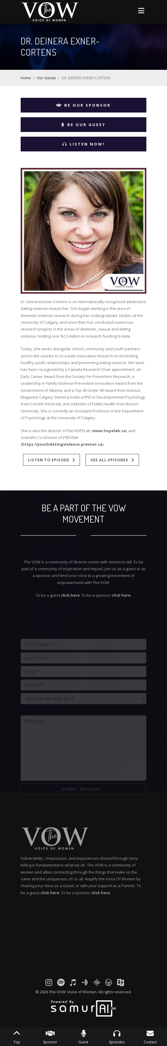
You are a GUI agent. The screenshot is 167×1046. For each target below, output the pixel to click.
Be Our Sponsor (83, 105)
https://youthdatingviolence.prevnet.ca (62, 444)
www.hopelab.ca (109, 430)
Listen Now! (84, 144)
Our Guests (46, 77)
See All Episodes (109, 459)
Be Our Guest (83, 124)
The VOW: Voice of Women (72, 991)
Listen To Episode (48, 459)
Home (26, 77)
